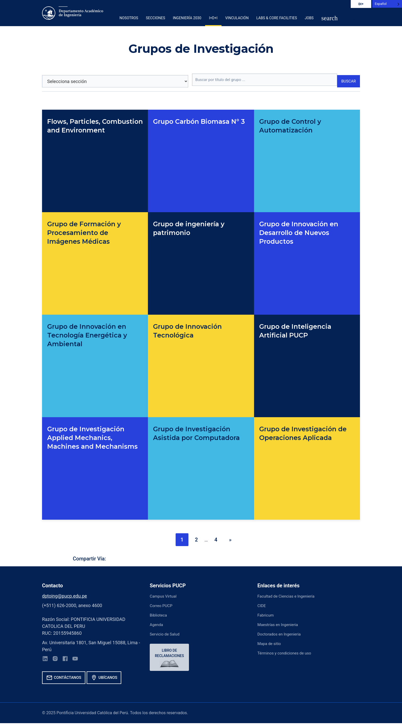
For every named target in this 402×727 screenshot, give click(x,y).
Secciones (155, 18)
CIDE (262, 605)
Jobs (309, 18)
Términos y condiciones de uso (289, 653)
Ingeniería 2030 (187, 18)
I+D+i (213, 18)
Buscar (347, 81)
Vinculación (237, 18)
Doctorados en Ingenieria (283, 634)
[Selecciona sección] (113, 81)
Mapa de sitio (271, 643)
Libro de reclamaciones (170, 654)
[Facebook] (69, 660)
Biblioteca (160, 615)
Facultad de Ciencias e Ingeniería (291, 596)
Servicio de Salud (167, 634)
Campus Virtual (165, 596)
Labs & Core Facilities (276, 18)
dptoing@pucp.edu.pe (64, 596)
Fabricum (267, 615)
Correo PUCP (163, 605)
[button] (329, 18)
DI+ (361, 4)
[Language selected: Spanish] (387, 4)
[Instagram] (57, 660)
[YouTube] (80, 660)
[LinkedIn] (46, 660)
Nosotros (128, 18)
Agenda (157, 624)
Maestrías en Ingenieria (281, 624)
